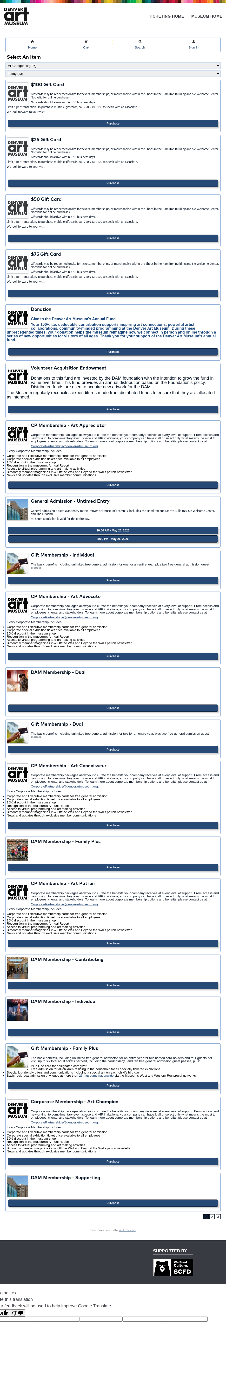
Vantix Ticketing (128, 1230)
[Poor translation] (17, 1313)
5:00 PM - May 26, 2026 (112, 539)
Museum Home (206, 16)
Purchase (113, 123)
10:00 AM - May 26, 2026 (113, 530)
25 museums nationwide (96, 1075)
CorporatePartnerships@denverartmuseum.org (64, 446)
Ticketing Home (166, 16)
